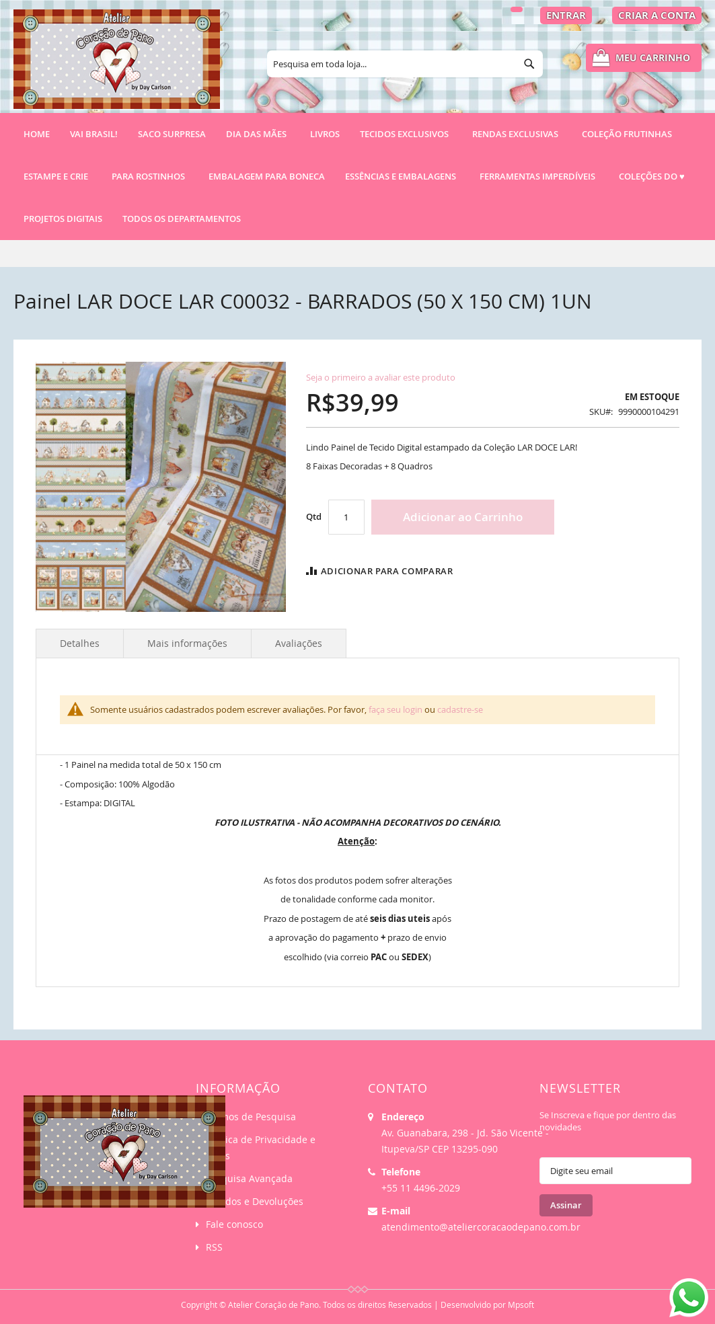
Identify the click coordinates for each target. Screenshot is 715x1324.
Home (37, 134)
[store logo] (116, 65)
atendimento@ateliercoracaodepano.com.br (480, 1226)
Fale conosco (234, 1224)
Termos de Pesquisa (251, 1116)
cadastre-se (460, 709)
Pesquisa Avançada (249, 1178)
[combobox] (405, 63)
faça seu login (395, 709)
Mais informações (187, 643)
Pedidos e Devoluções (254, 1201)
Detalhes (80, 643)
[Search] (529, 63)
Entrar (566, 15)
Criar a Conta (656, 15)
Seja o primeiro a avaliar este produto (380, 377)
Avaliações (298, 643)
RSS (214, 1247)
